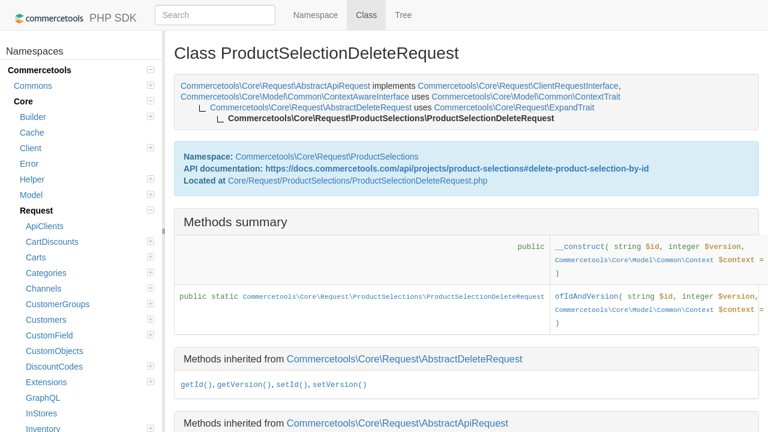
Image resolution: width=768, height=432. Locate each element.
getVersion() (244, 385)
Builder (87, 117)
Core (84, 101)
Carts (90, 257)
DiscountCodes (90, 366)
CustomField (90, 335)
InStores (41, 413)
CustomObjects (54, 351)
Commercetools (81, 70)
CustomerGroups (90, 304)
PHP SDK (73, 18)
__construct (580, 247)
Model (87, 195)
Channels (90, 288)
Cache (32, 132)
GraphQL (43, 398)
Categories (90, 273)
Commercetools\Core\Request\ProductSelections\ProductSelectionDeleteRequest (394, 297)
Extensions (90, 382)
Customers (90, 320)
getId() (196, 385)
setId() (292, 385)
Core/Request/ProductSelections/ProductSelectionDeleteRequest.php (358, 180)
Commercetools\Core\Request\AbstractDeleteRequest (405, 358)
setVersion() (340, 385)
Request (87, 210)
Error (29, 164)
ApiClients (45, 226)
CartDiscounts (90, 242)
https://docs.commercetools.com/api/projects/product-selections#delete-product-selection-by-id (457, 168)
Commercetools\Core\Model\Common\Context (634, 260)
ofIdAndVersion (587, 297)
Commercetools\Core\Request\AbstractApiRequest (397, 423)
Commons (84, 86)
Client (87, 148)
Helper (87, 179)
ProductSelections (385, 156)
